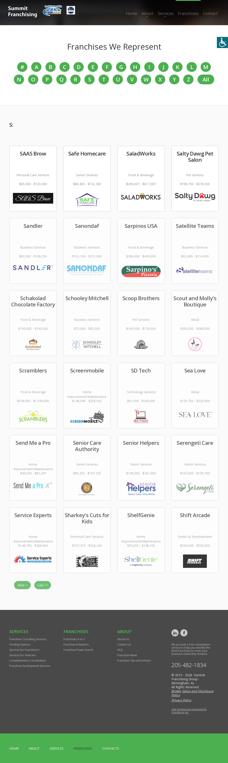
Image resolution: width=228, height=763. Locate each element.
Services (165, 13)
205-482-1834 (188, 665)
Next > (22, 585)
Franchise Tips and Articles (134, 660)
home (14, 748)
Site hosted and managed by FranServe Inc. (189, 710)
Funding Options (19, 644)
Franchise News (127, 655)
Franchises (188, 13)
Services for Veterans (22, 655)
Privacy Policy (181, 700)
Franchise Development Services (29, 666)
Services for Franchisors (24, 650)
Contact (210, 13)
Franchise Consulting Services (27, 639)
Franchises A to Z (74, 639)
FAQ (120, 650)
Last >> (42, 585)
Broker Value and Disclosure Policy (192, 693)
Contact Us (124, 644)
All (206, 79)
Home (131, 13)
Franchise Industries (76, 644)
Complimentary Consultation (27, 660)
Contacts (110, 748)
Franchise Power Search (78, 650)
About (147, 13)
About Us (123, 639)
